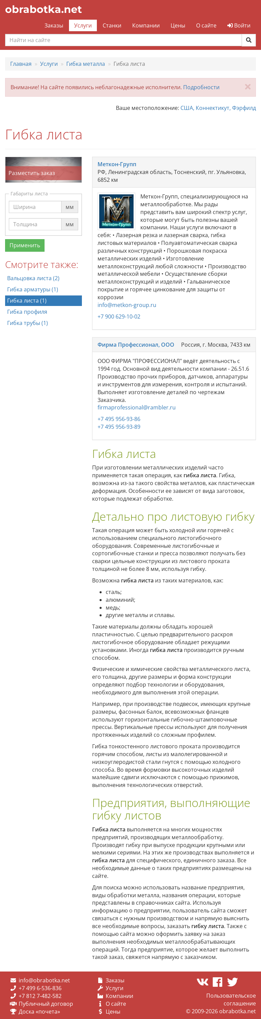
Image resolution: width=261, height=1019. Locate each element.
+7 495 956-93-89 (119, 426)
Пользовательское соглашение (231, 999)
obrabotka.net (43, 9)
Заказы (54, 25)
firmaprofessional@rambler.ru (137, 407)
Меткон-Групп (117, 164)
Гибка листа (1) (27, 300)
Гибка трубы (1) (27, 323)
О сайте (206, 25)
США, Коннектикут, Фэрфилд (218, 108)
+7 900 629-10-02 (119, 316)
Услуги (83, 25)
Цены (178, 25)
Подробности (201, 87)
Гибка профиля (27, 311)
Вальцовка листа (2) (33, 278)
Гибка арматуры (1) (32, 289)
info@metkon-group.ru (127, 305)
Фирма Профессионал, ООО (136, 344)
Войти (238, 25)
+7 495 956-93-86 (119, 419)
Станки (112, 25)
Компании (146, 25)
